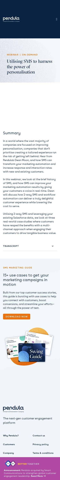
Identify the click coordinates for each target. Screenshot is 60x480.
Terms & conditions (43, 453)
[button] (30, 246)
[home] (10, 19)
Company (8, 453)
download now (17, 316)
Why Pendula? (11, 435)
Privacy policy (41, 444)
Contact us (39, 435)
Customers (9, 444)
